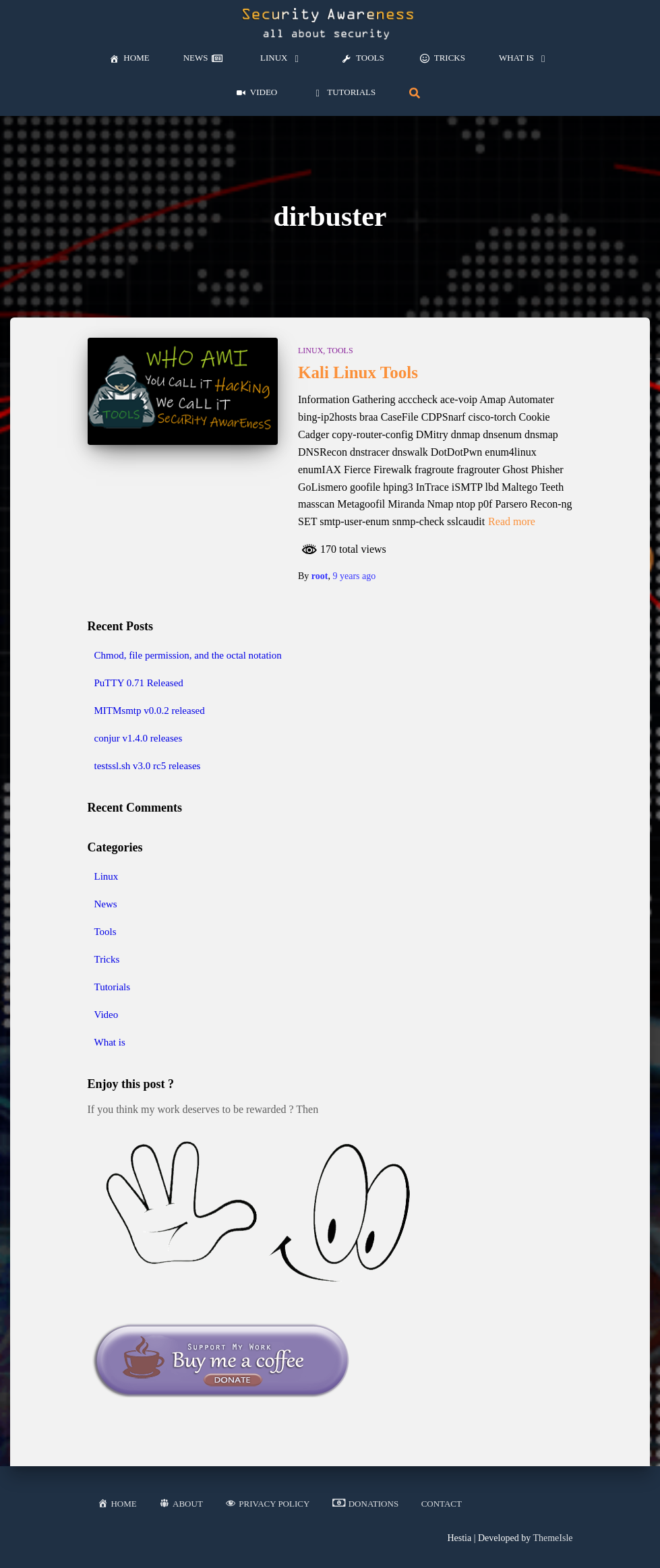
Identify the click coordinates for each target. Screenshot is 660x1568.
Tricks (107, 959)
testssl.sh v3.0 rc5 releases (147, 765)
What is (109, 1042)
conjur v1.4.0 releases (138, 738)
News (105, 904)
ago (354, 576)
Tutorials (112, 987)
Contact (441, 1504)
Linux (310, 350)
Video (106, 1014)
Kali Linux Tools (358, 372)
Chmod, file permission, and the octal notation (188, 655)
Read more (511, 521)
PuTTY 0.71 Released (138, 682)
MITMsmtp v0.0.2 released (149, 710)
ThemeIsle (552, 1538)
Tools (340, 350)
